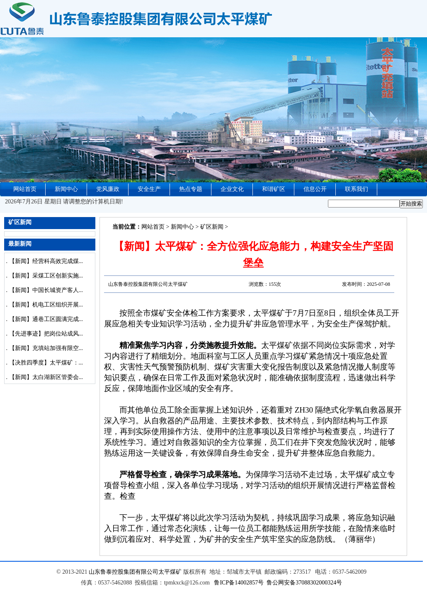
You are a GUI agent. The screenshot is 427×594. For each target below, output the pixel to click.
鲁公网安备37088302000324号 (304, 583)
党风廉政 (107, 189)
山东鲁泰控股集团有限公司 (123, 572)
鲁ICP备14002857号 (239, 583)
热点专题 (190, 189)
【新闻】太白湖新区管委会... (46, 377)
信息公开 (315, 189)
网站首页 (24, 189)
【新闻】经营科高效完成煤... (46, 261)
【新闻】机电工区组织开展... (46, 305)
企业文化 (232, 189)
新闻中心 (66, 189)
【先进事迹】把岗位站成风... (46, 334)
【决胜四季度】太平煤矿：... (46, 363)
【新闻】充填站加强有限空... (46, 348)
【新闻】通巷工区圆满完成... (46, 319)
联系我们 (356, 189)
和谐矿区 (273, 189)
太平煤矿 (170, 572)
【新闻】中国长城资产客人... (46, 290)
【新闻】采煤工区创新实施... (46, 276)
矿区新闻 (211, 227)
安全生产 (149, 189)
